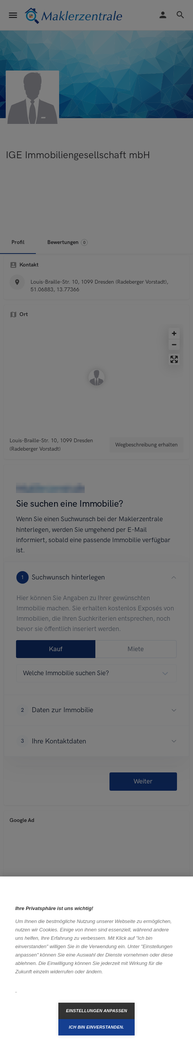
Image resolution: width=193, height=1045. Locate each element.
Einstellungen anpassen (96, 1010)
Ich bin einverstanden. (96, 1027)
